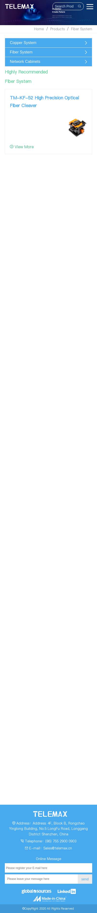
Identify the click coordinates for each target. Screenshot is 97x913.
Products (57, 29)
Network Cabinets (25, 61)
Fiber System (81, 29)
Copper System (23, 43)
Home (39, 29)
